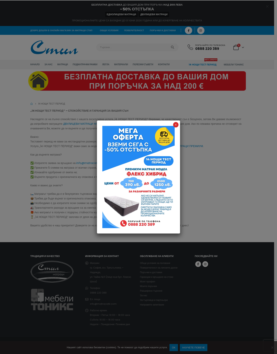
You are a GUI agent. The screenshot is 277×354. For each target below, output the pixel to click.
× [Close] (176, 125)
